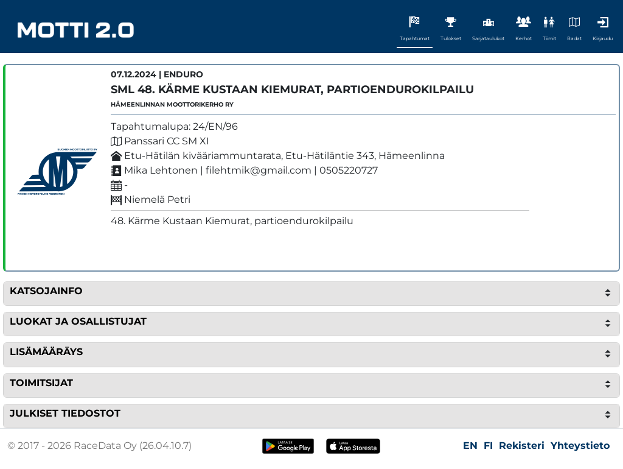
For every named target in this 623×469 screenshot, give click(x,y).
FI (488, 445)
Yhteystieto (580, 445)
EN (470, 445)
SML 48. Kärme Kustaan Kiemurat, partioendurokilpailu (292, 89)
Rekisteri (522, 445)
